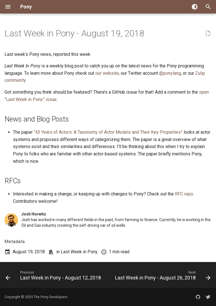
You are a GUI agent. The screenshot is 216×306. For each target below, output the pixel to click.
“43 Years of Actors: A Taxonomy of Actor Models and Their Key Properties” (108, 132)
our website (107, 73)
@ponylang (170, 73)
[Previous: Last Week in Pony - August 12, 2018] (54, 277)
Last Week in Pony (79, 251)
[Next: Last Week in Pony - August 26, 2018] (162, 277)
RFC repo (184, 194)
